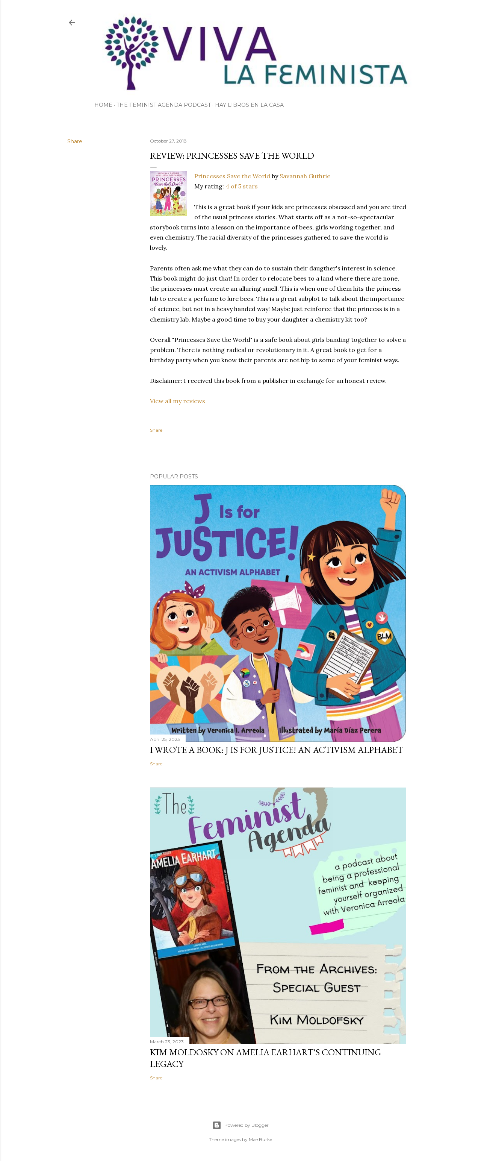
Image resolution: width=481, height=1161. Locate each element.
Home (103, 105)
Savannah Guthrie (305, 176)
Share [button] (74, 141)
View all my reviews (177, 401)
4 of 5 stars (241, 186)
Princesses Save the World (232, 176)
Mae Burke (260, 1139)
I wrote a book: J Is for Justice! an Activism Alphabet (276, 750)
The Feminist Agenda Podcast (163, 105)
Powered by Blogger (240, 1125)
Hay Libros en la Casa (249, 105)
